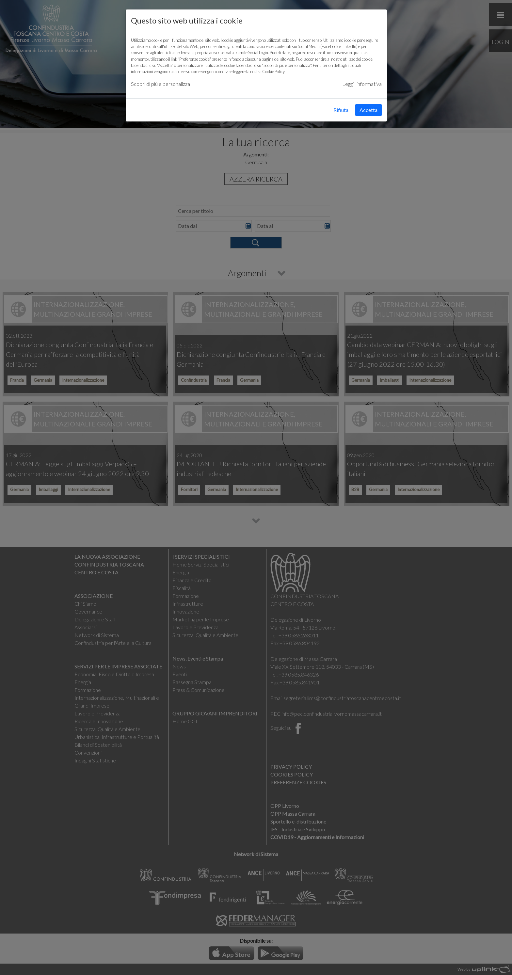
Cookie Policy (273, 71)
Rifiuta (340, 110)
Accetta (368, 110)
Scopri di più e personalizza (160, 84)
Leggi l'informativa (362, 84)
